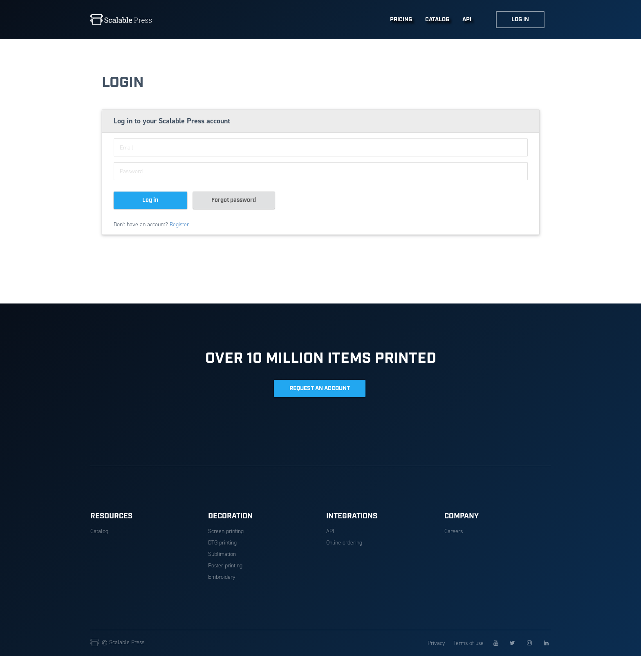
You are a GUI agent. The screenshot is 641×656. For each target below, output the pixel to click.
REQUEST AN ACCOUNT (319, 388)
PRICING (401, 19)
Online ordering (344, 543)
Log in (150, 200)
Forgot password (233, 200)
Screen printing (226, 531)
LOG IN (520, 19)
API (466, 19)
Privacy (436, 643)
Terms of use (468, 643)
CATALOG (437, 19)
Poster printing (225, 565)
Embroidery (221, 577)
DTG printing (222, 543)
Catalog (99, 531)
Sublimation (222, 554)
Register (179, 224)
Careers (453, 531)
